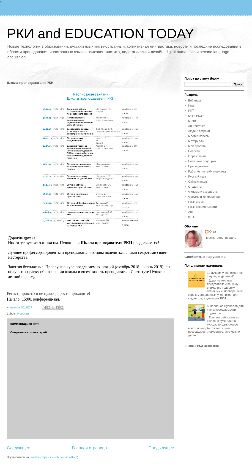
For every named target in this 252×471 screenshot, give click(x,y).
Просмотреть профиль (220, 237)
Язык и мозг (196, 201)
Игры (191, 105)
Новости (23, 313)
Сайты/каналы (198, 181)
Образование (197, 156)
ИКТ (191, 110)
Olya (212, 231)
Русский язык (197, 176)
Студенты (195, 186)
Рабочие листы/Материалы (207, 171)
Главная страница (89, 448)
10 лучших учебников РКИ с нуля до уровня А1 (225, 274)
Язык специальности (202, 206)
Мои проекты (197, 146)
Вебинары (195, 100)
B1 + (191, 217)
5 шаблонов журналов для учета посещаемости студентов (225, 309)
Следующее (18, 448)
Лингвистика (196, 126)
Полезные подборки (202, 161)
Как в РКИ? (195, 116)
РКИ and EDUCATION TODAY (100, 33)
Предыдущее (161, 448)
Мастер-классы (198, 136)
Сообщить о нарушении (205, 257)
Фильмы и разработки (203, 191)
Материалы (196, 141)
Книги (192, 121)
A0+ (191, 212)
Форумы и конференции (204, 196)
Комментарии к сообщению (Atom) (54, 457)
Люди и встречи (199, 131)
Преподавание (198, 166)
